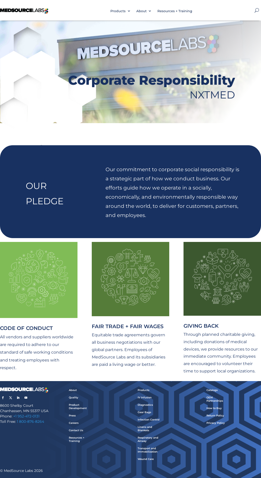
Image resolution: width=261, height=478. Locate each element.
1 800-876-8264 (30, 421)
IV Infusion (145, 397)
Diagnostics (145, 405)
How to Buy (214, 408)
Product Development (78, 406)
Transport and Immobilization (148, 450)
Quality (73, 397)
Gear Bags (144, 412)
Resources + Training (174, 11)
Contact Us (76, 430)
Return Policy (215, 415)
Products (118, 11)
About (141, 11)
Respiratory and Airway (148, 439)
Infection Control (149, 419)
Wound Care (146, 459)
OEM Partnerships (214, 399)
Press (72, 415)
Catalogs (212, 390)
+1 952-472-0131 (26, 416)
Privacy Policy (215, 423)
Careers (74, 423)
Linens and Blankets (145, 428)
